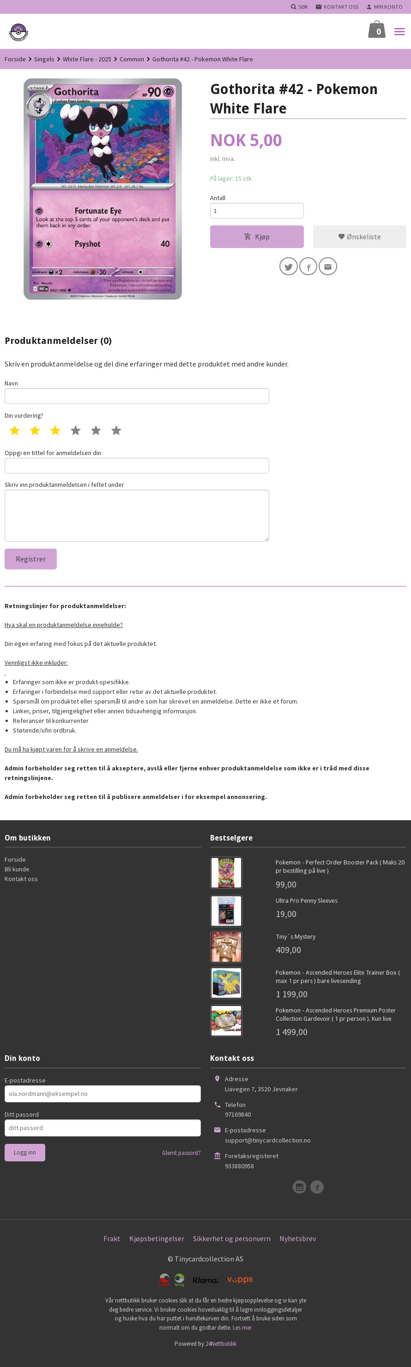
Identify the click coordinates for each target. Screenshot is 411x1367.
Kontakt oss (21, 888)
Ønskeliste (359, 238)
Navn (137, 392)
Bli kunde (17, 879)
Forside (15, 59)
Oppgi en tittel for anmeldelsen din (137, 463)
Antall (217, 198)
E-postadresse (25, 1089)
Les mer (242, 1337)
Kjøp (257, 238)
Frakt (112, 1247)
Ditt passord (22, 1123)
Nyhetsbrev (297, 1247)
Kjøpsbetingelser (156, 1247)
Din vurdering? (24, 417)
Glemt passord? (181, 1162)
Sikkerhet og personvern (232, 1247)
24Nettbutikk (221, 1353)
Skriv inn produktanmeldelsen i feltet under (137, 517)
